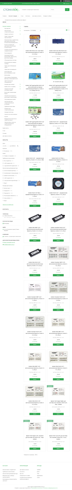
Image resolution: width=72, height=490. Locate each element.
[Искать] (67, 9)
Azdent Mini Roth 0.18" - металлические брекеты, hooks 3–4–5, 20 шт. (35, 402)
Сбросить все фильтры (8, 204)
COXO (38, 477)
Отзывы (4, 133)
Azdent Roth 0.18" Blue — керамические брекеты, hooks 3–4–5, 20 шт (34, 194)
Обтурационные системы (10, 60)
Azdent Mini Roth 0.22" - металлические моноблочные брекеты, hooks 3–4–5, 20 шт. (35, 264)
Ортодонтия (7, 28)
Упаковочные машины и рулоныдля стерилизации (10, 96)
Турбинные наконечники (8, 471)
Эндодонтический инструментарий (8, 89)
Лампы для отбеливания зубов (10, 66)
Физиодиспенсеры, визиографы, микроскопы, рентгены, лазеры (10, 57)
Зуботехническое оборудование (8, 81)
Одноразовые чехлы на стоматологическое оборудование (10, 124)
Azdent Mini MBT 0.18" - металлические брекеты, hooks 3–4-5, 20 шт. (58, 333)
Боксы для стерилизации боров (10, 93)
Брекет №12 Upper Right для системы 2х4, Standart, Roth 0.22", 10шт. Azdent (58, 402)
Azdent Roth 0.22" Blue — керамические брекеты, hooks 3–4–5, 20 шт (58, 159)
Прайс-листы (6, 128)
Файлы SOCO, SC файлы (10, 86)
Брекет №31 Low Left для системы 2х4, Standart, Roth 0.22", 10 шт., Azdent (58, 437)
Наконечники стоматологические (9, 31)
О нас (22, 16)
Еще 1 (5, 200)
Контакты (28, 16)
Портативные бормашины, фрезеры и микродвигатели (11, 78)
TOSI (38, 473)
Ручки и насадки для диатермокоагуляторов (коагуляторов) (10, 46)
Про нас (22, 473)
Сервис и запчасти (8, 34)
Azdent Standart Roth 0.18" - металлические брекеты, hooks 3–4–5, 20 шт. (35, 333)
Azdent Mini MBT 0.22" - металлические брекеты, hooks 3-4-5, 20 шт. (34, 368)
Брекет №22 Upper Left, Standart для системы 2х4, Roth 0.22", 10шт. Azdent (35, 437)
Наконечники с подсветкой (9, 469)
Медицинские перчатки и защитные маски (10, 119)
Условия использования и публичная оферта (15, 20)
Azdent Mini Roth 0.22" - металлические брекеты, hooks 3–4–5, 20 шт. (58, 368)
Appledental (39, 475)
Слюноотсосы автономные (10, 114)
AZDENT (39, 469)
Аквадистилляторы (8, 112)
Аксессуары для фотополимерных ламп (9, 72)
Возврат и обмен (47, 16)
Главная (4, 16)
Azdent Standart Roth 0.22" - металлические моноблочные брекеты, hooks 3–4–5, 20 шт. (58, 229)
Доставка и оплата (36, 16)
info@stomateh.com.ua (9, 244)
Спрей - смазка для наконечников (8, 37)
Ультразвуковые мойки (10, 99)
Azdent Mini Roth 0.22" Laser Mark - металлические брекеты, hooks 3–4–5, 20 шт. (35, 52)
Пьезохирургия (8, 53)
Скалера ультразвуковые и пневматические (10, 50)
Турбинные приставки (9, 106)
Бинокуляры (7, 75)
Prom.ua (42, 486)
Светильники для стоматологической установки (9, 103)
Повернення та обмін (25, 475)
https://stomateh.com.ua (9, 242)
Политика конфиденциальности (50, 488)
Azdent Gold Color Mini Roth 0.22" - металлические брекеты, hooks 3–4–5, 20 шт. (58, 52)
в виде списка (68, 30)
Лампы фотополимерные (10, 69)
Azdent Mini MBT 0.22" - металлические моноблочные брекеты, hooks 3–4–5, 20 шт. (35, 229)
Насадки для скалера (9, 84)
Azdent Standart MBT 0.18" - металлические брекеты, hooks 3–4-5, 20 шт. (58, 264)
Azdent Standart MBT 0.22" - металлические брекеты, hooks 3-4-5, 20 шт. (34, 298)
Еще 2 (5, 183)
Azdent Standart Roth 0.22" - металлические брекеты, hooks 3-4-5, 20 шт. (58, 298)
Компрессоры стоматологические (9, 109)
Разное (6, 116)
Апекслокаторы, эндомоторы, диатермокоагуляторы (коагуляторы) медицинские (11, 41)
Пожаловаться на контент (36, 488)
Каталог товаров (13, 16)
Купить (34, 63)
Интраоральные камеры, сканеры (10, 63)
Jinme (38, 471)
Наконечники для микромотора (10, 473)
